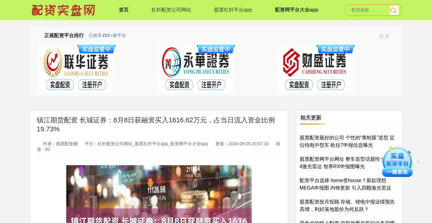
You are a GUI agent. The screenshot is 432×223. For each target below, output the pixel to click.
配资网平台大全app (296, 9)
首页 (124, 9)
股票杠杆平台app (233, 9)
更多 (387, 36)
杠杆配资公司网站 (171, 9)
